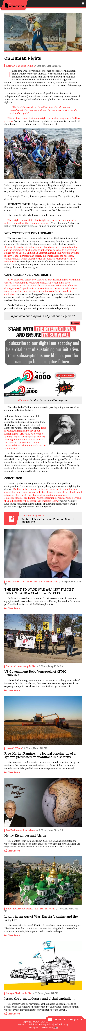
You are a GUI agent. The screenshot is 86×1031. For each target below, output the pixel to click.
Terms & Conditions (27, 1024)
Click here (23, 400)
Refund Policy (61, 1024)
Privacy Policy (46, 1024)
